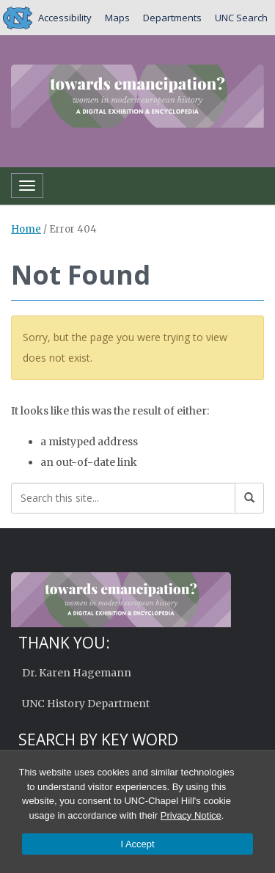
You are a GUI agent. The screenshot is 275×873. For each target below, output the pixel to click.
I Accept (137, 844)
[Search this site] (123, 498)
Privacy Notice (191, 815)
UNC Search (241, 17)
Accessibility (65, 17)
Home (26, 229)
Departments (172, 17)
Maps (117, 17)
